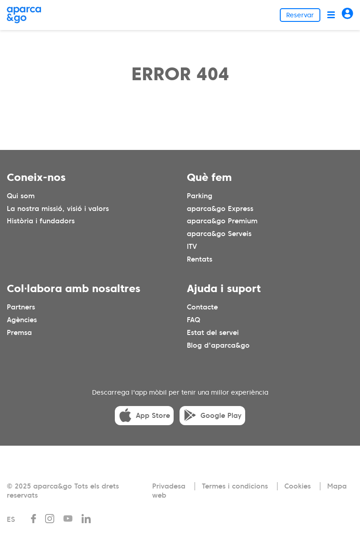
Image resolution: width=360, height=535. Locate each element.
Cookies (297, 486)
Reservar (300, 15)
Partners (21, 307)
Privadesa (168, 486)
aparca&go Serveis (219, 234)
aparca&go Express (220, 209)
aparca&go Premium (222, 221)
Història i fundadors (41, 221)
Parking (199, 196)
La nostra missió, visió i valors (58, 209)
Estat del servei (213, 333)
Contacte (202, 307)
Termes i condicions (235, 486)
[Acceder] (347, 15)
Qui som (21, 196)
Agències (22, 320)
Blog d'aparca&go (218, 345)
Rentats (199, 259)
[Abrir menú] (331, 15)
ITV (192, 246)
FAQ (193, 320)
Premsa (19, 333)
